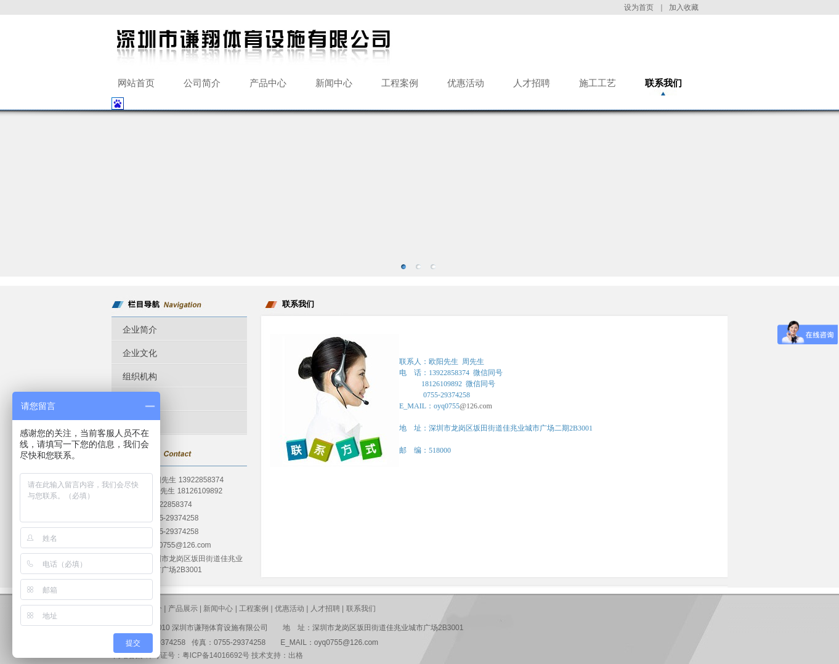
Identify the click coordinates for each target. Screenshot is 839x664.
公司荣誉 (140, 423)
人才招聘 (531, 83)
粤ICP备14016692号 (215, 655)
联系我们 (663, 83)
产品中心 (267, 83)
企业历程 (140, 400)
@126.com (476, 406)
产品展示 (183, 608)
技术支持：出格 (277, 655)
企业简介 (140, 329)
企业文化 (140, 353)
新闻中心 (333, 83)
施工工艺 (597, 83)
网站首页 (136, 83)
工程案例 (399, 83)
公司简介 (202, 83)
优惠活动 (465, 83)
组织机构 (140, 376)
